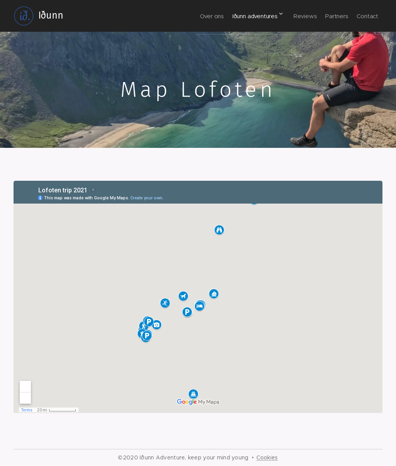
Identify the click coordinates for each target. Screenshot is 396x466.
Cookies (267, 457)
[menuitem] (187, 16)
